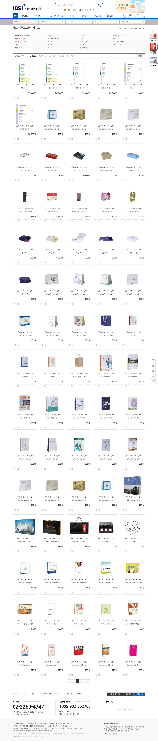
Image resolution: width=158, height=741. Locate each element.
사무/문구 (37, 16)
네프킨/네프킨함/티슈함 (22, 36)
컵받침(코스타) (117, 45)
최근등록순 (70, 56)
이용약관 (34, 694)
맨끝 (88, 681)
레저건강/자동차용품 (55, 16)
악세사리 (72, 16)
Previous (142, 3)
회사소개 (15, 694)
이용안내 (24, 694)
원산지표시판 (84, 48)
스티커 (50, 42)
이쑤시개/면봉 (84, 42)
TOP (153, 376)
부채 (86, 10)
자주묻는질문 (68, 694)
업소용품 (97, 16)
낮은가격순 (42, 56)
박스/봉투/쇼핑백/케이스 (138, 28)
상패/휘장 (110, 16)
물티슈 (74, 10)
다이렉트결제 (80, 694)
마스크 (92, 10)
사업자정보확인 (39, 726)
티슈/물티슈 (18, 48)
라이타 (50, 36)
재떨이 (17, 45)
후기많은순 (61, 56)
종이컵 (50, 45)
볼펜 (69, 10)
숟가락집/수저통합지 (21, 42)
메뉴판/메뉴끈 (117, 36)
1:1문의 (57, 694)
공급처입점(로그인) (114, 694)
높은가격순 (51, 56)
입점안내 (128, 694)
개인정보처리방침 (46, 694)
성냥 (81, 39)
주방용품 (85, 16)
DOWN (153, 380)
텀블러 (81, 10)
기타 (49, 48)
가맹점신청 (139, 694)
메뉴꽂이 (82, 36)
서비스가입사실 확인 (111, 734)
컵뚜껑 (82, 45)
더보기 (143, 701)
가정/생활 (24, 16)
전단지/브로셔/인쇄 (118, 42)
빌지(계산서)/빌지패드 (54, 39)
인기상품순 (33, 56)
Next (144, 3)
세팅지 (115, 39)
